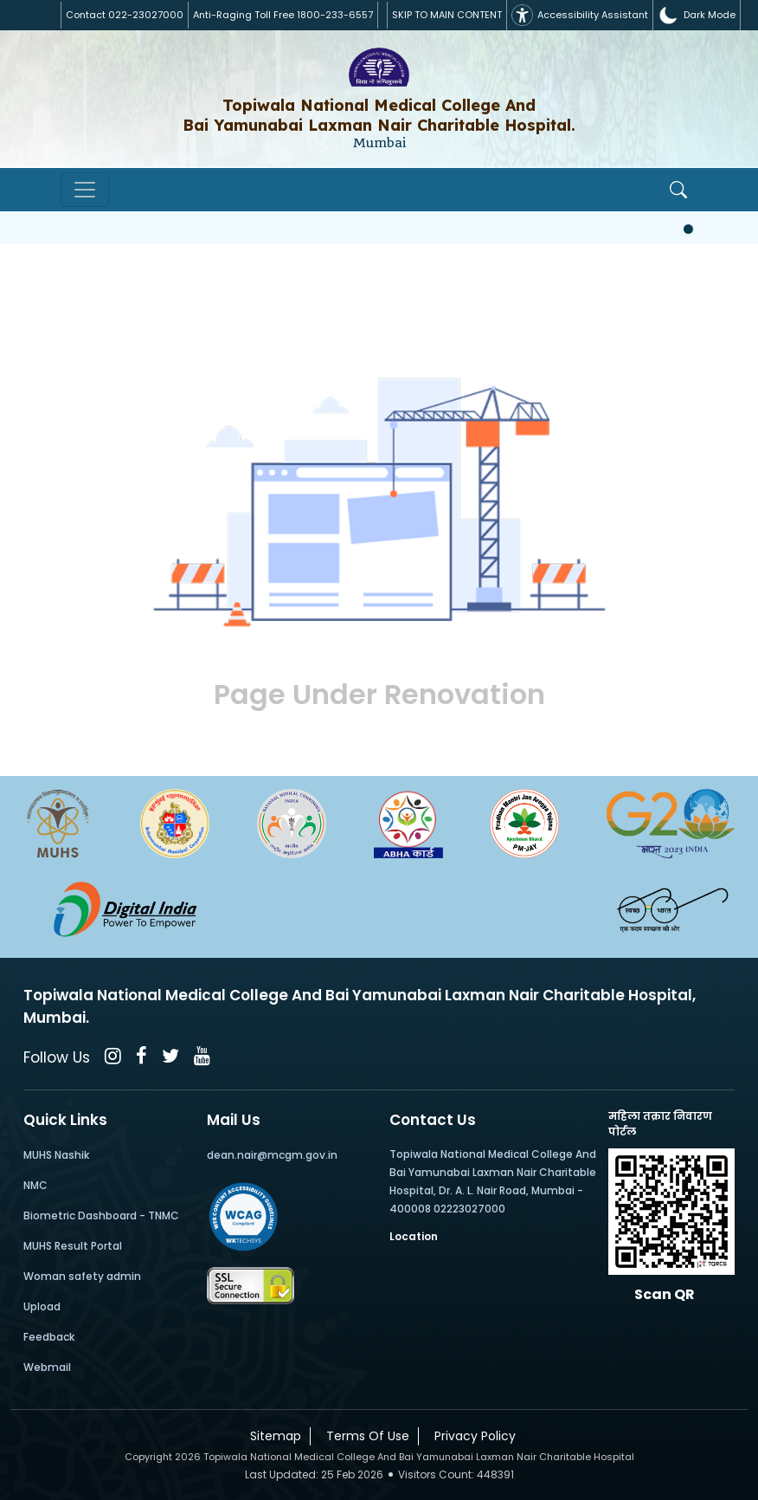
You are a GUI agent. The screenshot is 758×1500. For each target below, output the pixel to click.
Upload (42, 1306)
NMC (35, 1185)
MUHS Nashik (56, 1155)
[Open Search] (678, 189)
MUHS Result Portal (72, 1245)
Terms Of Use (364, 1436)
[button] (696, 15)
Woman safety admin (82, 1276)
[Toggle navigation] (85, 189)
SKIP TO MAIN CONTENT (447, 15)
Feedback (48, 1336)
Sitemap (272, 1436)
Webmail (47, 1367)
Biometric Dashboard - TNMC (101, 1215)
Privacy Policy (471, 1436)
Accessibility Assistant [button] (579, 15)
